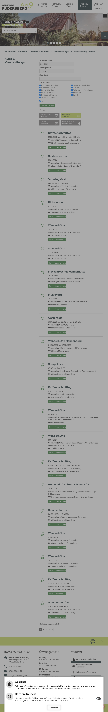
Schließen (54, 707)
